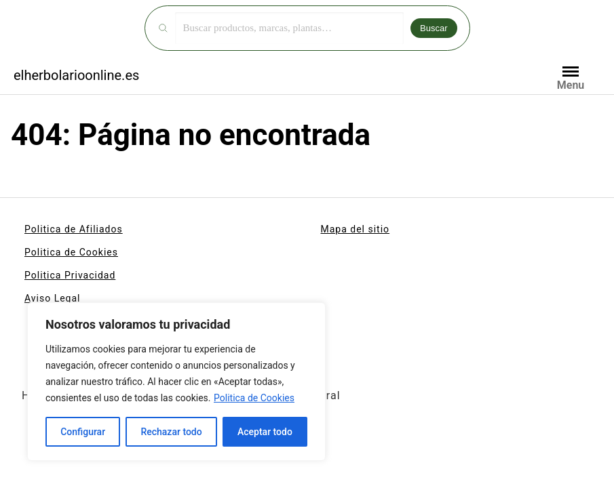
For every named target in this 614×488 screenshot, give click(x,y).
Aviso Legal (52, 298)
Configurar (82, 431)
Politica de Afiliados (73, 229)
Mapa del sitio (355, 229)
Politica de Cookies (254, 397)
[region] (176, 381)
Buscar (433, 28)
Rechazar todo (171, 431)
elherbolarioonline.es (76, 75)
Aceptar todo (264, 431)
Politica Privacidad (69, 275)
